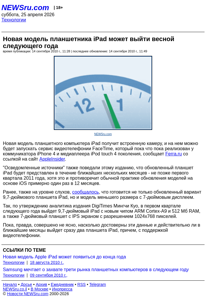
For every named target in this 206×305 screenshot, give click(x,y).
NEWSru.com (25, 7)
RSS (81, 284)
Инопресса (62, 289)
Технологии (13, 19)
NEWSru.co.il (15, 289)
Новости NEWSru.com (27, 293)
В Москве (39, 289)
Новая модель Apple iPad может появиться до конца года (64, 256)
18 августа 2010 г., (47, 262)
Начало (10, 284)
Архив (41, 284)
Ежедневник (62, 284)
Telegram (97, 284)
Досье (26, 284)
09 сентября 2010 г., (48, 275)
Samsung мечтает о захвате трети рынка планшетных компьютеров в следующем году (96, 269)
